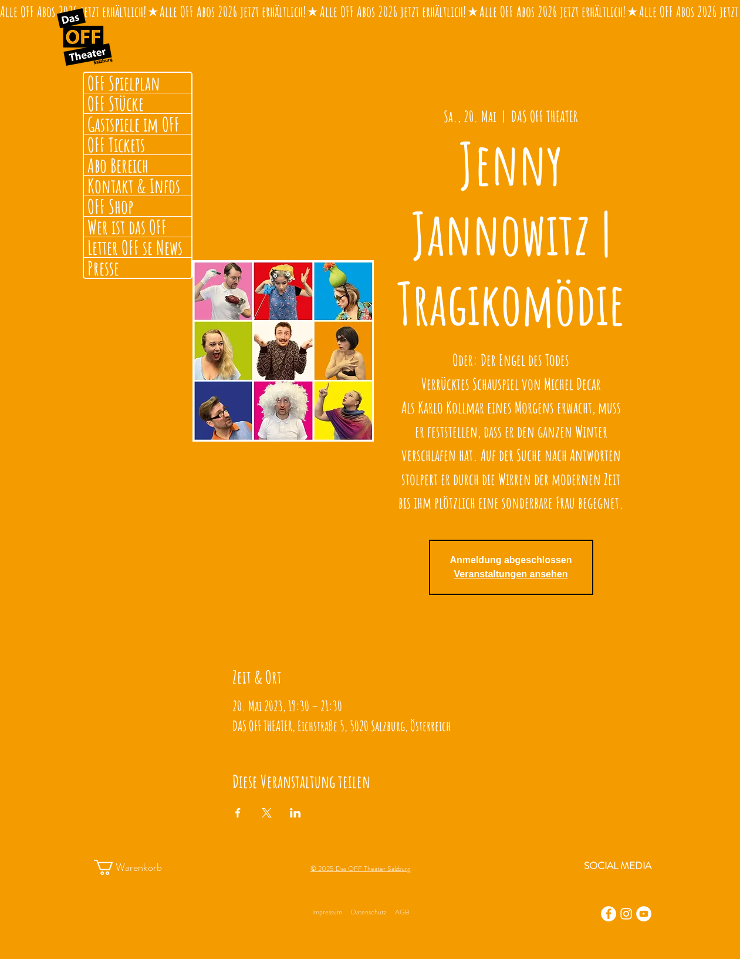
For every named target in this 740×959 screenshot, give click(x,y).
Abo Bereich (117, 165)
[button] (139, 867)
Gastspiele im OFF (133, 124)
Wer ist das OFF (127, 227)
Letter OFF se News (135, 247)
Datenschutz (368, 912)
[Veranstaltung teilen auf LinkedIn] (295, 812)
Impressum (327, 912)
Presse (103, 268)
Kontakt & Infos (133, 186)
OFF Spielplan (123, 83)
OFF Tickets (116, 144)
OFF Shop (110, 206)
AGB (402, 912)
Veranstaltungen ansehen (511, 574)
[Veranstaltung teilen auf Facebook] (238, 812)
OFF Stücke (115, 103)
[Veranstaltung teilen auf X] (266, 812)
